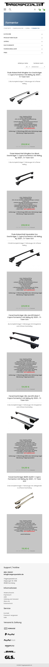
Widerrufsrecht (9, 593)
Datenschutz (8, 603)
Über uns (7, 601)
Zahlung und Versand (11, 599)
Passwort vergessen (11, 615)
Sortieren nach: (38, 63)
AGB (5, 597)
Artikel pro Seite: (23, 63)
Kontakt (6, 613)
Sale (5, 617)
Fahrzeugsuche (18, 28)
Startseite (7, 28)
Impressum (7, 595)
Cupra (27, 28)
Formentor (35, 28)
